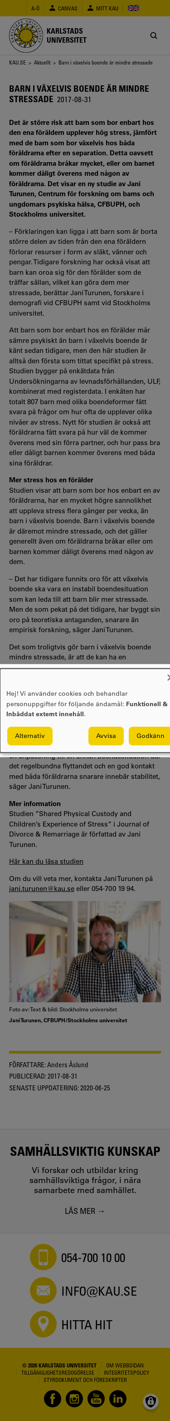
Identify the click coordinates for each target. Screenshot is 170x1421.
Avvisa (106, 736)
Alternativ (30, 736)
